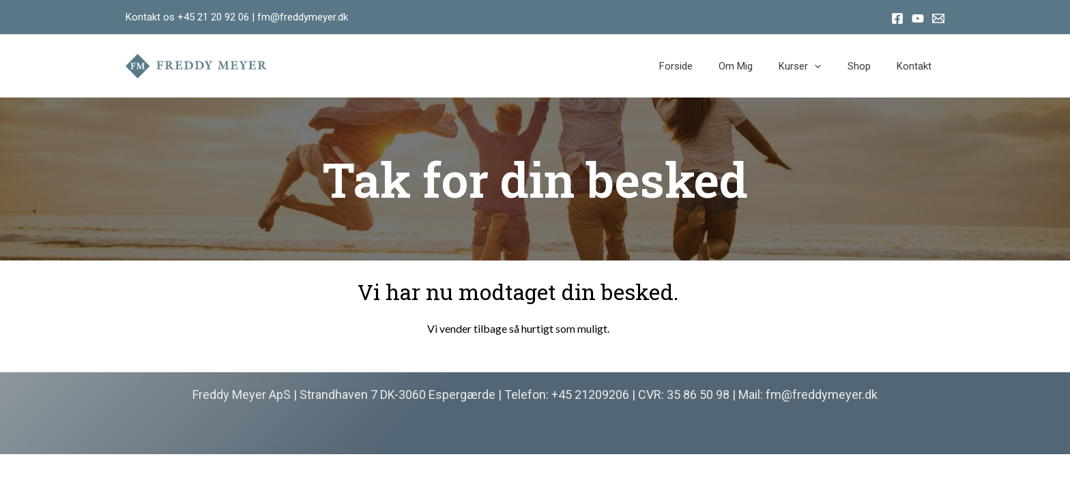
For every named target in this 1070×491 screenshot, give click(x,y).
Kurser (814, 66)
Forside (701, 66)
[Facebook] (897, 18)
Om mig (755, 66)
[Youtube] (918, 18)
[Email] (938, 18)
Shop (867, 66)
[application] (828, 66)
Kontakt (916, 66)
